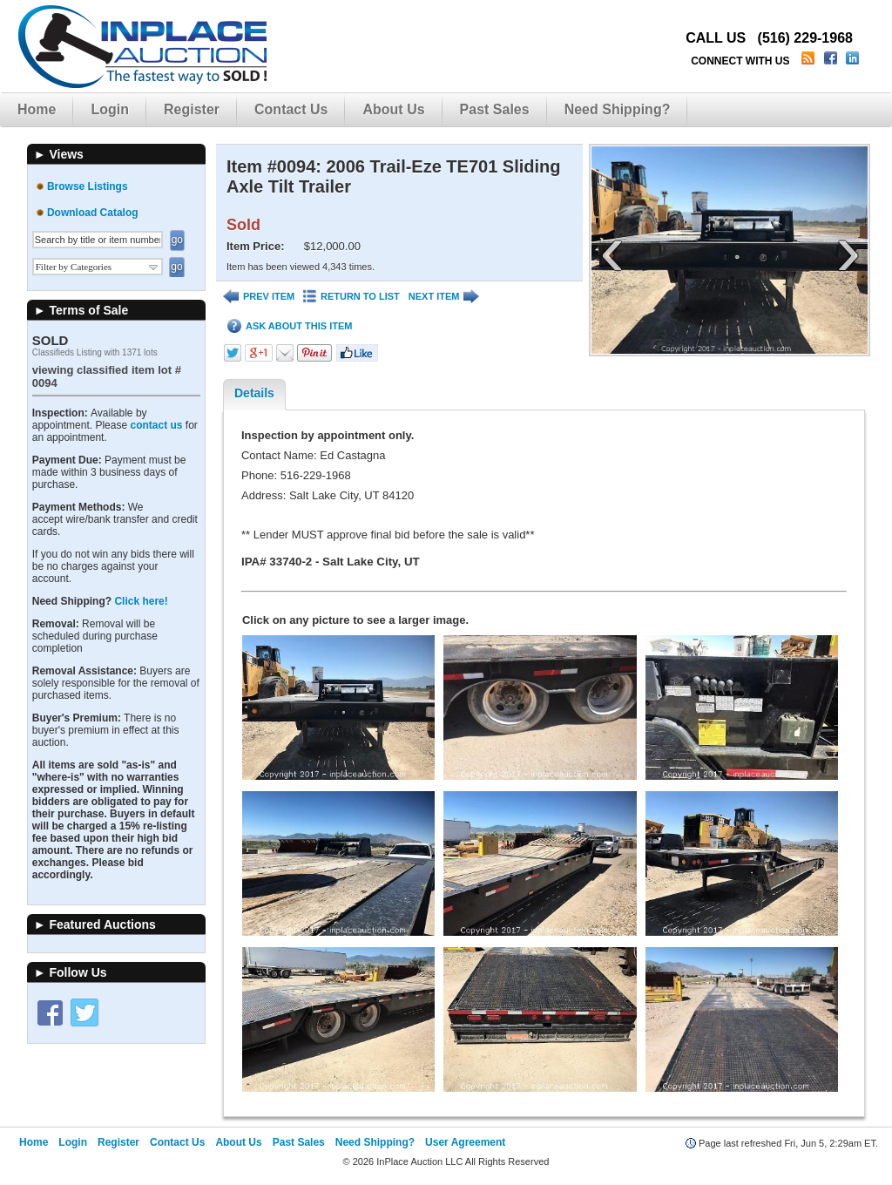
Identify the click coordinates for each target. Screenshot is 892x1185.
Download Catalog (93, 213)
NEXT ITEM (444, 296)
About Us (393, 109)
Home (36, 109)
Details (254, 393)
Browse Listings (87, 186)
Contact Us (291, 109)
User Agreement (465, 1142)
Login (110, 109)
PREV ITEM (258, 296)
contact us (156, 425)
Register (192, 109)
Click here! (140, 601)
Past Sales (495, 109)
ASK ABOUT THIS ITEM (289, 326)
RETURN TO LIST (351, 296)
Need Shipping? (617, 109)
